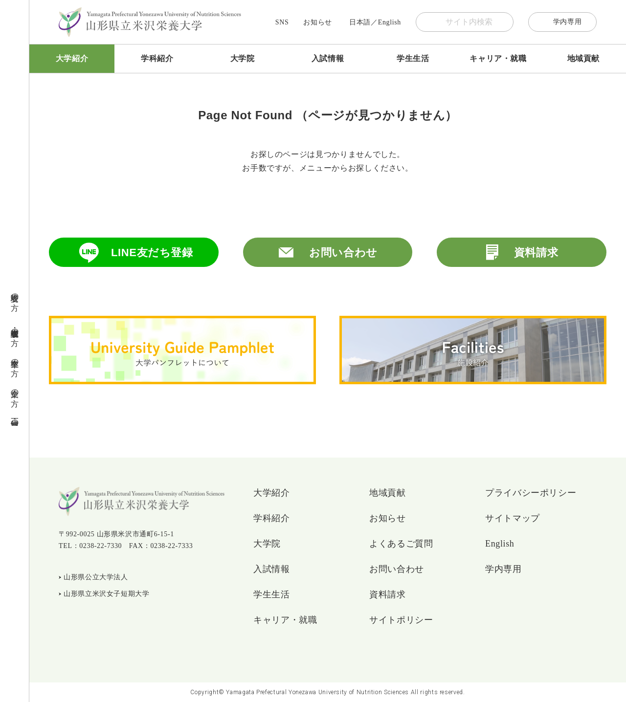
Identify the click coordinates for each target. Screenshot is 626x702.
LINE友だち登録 (152, 252)
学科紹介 (157, 58)
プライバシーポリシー (530, 493)
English (389, 22)
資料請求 (536, 252)
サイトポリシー (401, 620)
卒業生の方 (15, 358)
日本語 (360, 22)
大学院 (242, 58)
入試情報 (328, 58)
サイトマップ (512, 518)
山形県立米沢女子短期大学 (107, 593)
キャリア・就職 (498, 58)
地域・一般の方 (15, 419)
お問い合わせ (343, 252)
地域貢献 (583, 58)
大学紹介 (72, 58)
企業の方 (15, 388)
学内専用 (567, 21)
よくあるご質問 (401, 543)
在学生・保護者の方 (15, 328)
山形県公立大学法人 (96, 577)
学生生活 (413, 58)
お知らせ (317, 22)
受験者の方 (15, 292)
